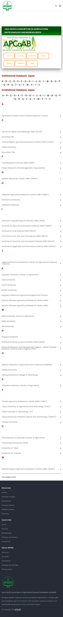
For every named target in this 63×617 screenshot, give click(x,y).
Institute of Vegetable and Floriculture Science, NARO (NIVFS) (29, 246)
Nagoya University (10, 337)
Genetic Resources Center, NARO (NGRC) (20, 178)
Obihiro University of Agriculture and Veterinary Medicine (27, 364)
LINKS (32, 63)
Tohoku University (9, 422)
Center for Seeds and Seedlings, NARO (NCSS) (22, 131)
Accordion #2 (8, 137)
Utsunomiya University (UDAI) (15, 443)
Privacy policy (7, 569)
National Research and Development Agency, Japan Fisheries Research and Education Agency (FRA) (29, 348)
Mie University (8, 326)
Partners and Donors (9, 537)
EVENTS (9, 63)
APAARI (18, 610)
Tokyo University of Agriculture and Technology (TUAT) (26, 406)
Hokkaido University (10, 205)
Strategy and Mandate (10, 565)
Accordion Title (8, 152)
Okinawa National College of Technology (20, 375)
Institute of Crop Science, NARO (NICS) (19, 231)
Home (4, 525)
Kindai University (9, 290)
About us (5, 552)
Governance (6, 561)
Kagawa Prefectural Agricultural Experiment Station (25, 295)
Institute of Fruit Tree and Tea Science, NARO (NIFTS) (25, 236)
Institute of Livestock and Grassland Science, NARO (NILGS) (28, 241)
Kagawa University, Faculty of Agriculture (20, 274)
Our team (5, 557)
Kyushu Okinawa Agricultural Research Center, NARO (25, 300)
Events (4, 493)
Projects (5, 529)
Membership (6, 533)
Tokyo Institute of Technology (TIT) (17, 411)
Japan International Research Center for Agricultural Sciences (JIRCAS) (29, 263)
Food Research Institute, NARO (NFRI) (18, 163)
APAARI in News (8, 509)
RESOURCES (32, 56)
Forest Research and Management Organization (23, 168)
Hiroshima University (11, 200)
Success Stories (8, 505)
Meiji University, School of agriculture (18, 316)
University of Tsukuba (11, 453)
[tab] (31, 115)
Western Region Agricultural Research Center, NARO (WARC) (28, 469)
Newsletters (6, 501)
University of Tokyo (10, 448)
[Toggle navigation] (60, 6)
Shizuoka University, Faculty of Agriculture (20, 385)
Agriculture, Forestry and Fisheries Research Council (25, 115)
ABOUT (9, 56)
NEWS (43, 56)
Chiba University (9, 147)
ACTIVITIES (20, 56)
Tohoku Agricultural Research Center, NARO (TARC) (24, 401)
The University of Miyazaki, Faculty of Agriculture (23, 438)
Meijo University (9, 321)
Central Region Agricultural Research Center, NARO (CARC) (28, 142)
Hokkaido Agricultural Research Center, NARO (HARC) (25, 194)
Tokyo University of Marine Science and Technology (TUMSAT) (29, 417)
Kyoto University (9, 285)
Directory (5, 514)
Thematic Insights (8, 497)
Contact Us (6, 541)
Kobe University (8, 280)
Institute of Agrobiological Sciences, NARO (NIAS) (23, 220)
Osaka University (9, 370)
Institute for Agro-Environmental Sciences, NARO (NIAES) (27, 226)
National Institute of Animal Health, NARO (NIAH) (23, 342)
